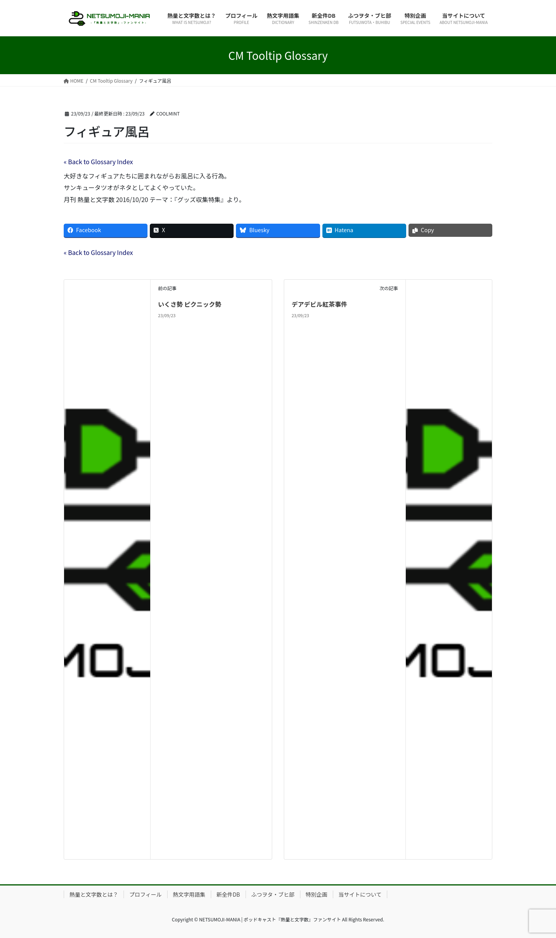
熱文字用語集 (189, 894)
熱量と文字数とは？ (94, 894)
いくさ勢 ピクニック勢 (189, 304)
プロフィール (145, 894)
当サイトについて (360, 894)
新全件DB (228, 894)
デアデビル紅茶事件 (319, 304)
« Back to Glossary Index (98, 161)
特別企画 (316, 894)
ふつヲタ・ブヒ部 (273, 894)
